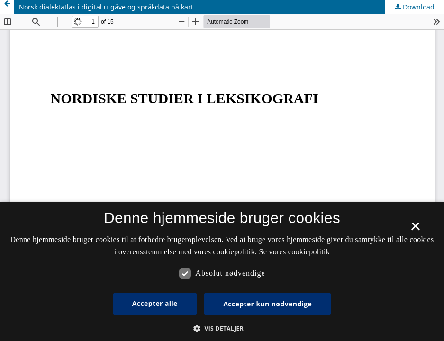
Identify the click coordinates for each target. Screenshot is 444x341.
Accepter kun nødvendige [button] (267, 303)
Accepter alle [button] (155, 303)
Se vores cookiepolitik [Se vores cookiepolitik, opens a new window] (294, 252)
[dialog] (222, 271)
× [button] (415, 229)
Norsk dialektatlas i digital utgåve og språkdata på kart (106, 6)
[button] (222, 328)
